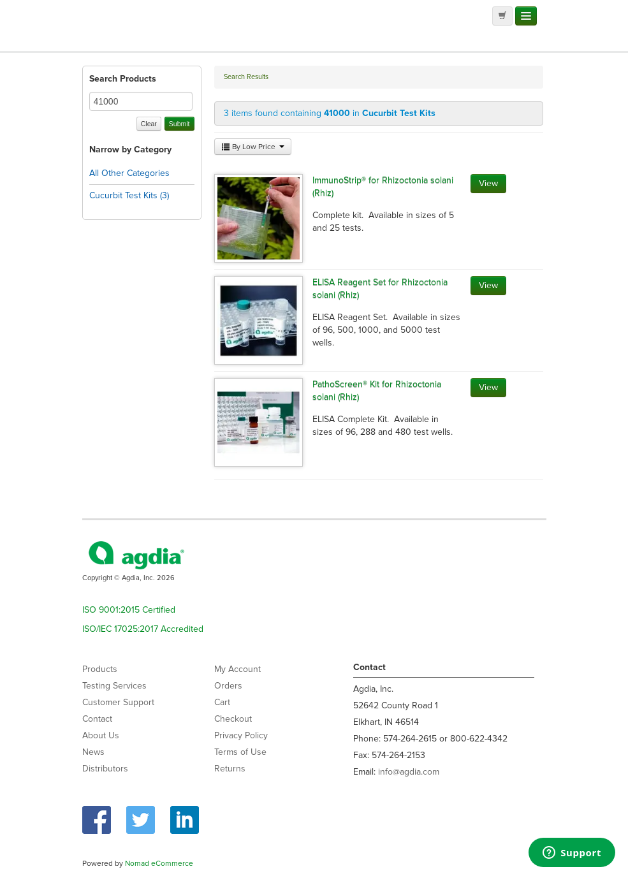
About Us (100, 735)
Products (99, 669)
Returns (229, 768)
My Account (237, 669)
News (93, 752)
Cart (222, 702)
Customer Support (118, 702)
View (488, 183)
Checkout (233, 718)
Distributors (105, 768)
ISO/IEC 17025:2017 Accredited (142, 629)
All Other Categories (129, 173)
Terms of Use (240, 752)
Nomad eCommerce (159, 863)
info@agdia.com (408, 771)
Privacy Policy (241, 735)
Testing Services (114, 685)
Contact (97, 718)
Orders (228, 685)
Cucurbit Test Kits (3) (129, 195)
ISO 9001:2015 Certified (128, 609)
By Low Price (252, 146)
